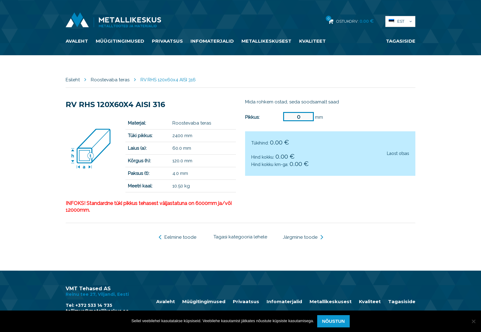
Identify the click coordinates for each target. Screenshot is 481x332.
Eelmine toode (177, 237)
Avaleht (77, 41)
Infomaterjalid (212, 41)
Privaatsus (167, 41)
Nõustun (333, 321)
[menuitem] (400, 21)
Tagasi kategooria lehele (240, 237)
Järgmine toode (303, 237)
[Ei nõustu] (473, 321)
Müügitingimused (120, 41)
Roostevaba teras (110, 80)
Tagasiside (400, 41)
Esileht (73, 80)
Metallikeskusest (266, 41)
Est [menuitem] (400, 21)
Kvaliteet (312, 41)
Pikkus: (252, 117)
